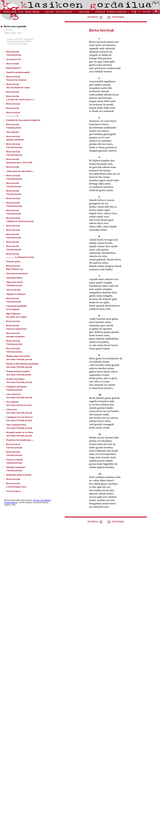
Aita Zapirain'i (12, 132)
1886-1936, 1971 (13, 32)
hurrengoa (115, 16)
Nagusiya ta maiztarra (16, 294)
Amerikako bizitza (14, 278)
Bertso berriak (12, 63)
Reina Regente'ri (13, 68)
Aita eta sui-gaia (13, 290)
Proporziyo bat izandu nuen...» (19, 440)
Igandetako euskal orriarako (18, 475)
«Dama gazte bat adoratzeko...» (20, 171)
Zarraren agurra (13, 491)
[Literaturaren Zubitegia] (17, 43)
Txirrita (8, 29)
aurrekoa (95, 16)
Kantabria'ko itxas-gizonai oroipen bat (23, 120)
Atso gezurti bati (13, 59)
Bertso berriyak (13, 104)
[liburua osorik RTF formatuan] (20, 39)
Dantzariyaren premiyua (17, 273)
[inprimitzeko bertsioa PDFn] (19, 41)
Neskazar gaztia (13, 261)
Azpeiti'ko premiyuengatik (18, 72)
